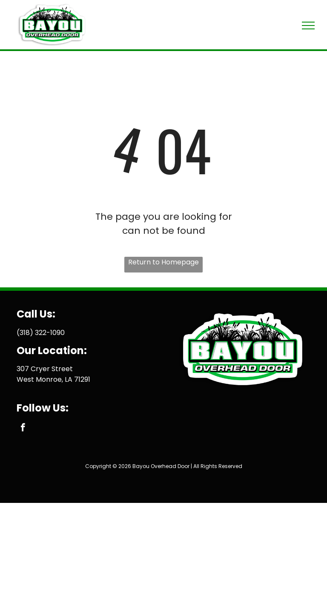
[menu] (308, 25)
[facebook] (23, 428)
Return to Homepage (163, 262)
